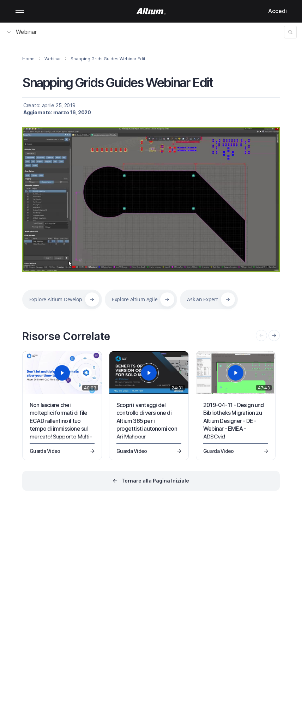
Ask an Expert (202, 299)
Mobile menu (19, 11)
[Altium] (151, 11)
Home (28, 58)
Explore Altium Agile (134, 299)
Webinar (22, 31)
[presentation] (274, 335)
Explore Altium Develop (55, 299)
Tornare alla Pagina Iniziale (155, 481)
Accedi (277, 10)
